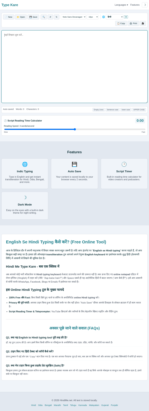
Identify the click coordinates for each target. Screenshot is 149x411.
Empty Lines (98, 110)
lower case (126, 110)
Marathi (57, 405)
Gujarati (105, 405)
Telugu (73, 405)
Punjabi (114, 405)
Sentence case (112, 110)
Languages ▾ (121, 5)
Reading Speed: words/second (19, 126)
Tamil (65, 405)
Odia (40, 405)
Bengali (48, 405)
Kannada (82, 405)
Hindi (33, 405)
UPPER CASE (139, 110)
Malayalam (94, 405)
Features (135, 5)
